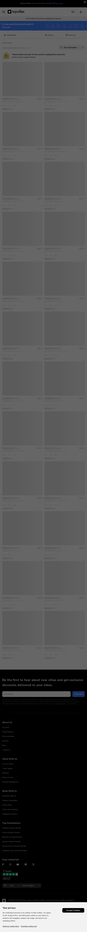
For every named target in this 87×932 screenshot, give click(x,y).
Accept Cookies (73, 910)
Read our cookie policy (11, 926)
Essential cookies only (29, 926)
